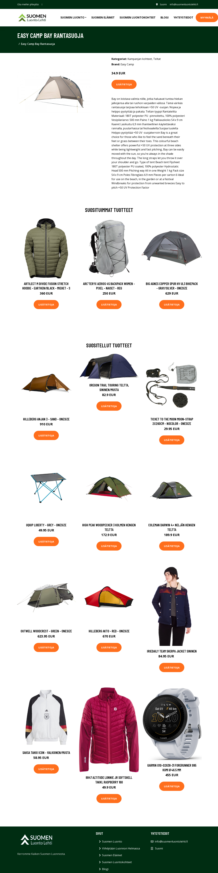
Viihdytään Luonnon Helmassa (121, 848)
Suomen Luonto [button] (72, 17)
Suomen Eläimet (103, 17)
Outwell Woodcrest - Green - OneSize (46, 631)
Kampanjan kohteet (139, 59)
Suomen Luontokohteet (138, 17)
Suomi (163, 4)
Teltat (157, 59)
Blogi (165, 17)
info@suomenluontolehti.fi (184, 4)
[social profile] (42, 4)
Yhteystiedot (183, 17)
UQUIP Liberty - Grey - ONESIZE (46, 525)
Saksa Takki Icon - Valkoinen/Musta (46, 752)
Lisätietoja (124, 84)
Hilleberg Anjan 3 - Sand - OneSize (46, 419)
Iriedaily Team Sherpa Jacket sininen (172, 651)
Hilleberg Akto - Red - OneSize (109, 631)
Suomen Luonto (112, 841)
